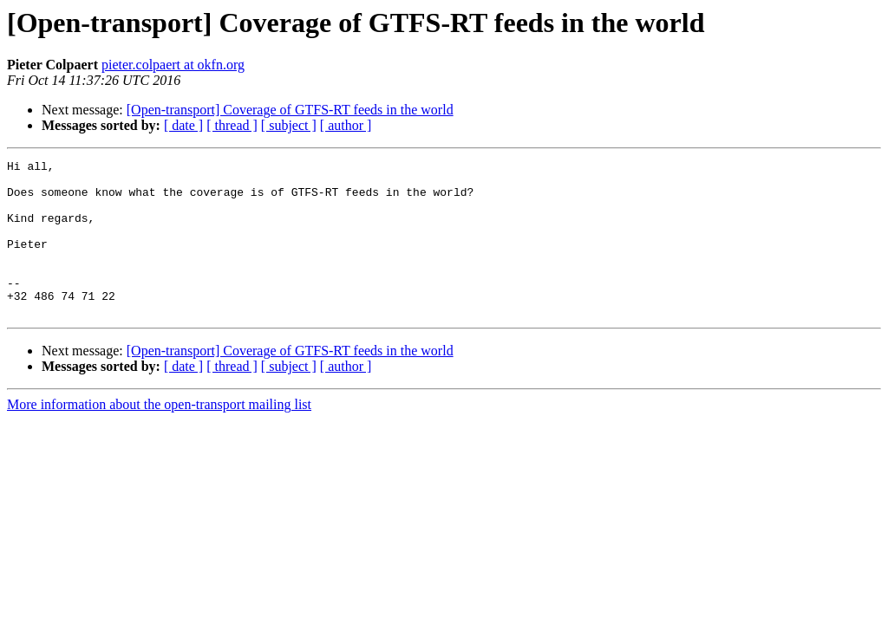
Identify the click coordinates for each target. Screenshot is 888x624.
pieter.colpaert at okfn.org (173, 64)
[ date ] (183, 125)
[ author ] (346, 125)
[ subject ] (289, 125)
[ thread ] (232, 125)
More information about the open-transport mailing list (159, 435)
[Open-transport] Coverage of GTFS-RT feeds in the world (290, 109)
